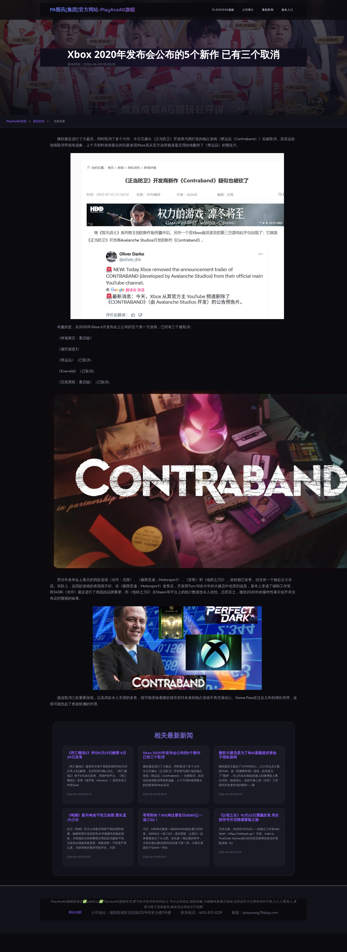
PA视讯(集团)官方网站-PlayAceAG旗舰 (92, 10)
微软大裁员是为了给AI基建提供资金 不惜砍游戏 (248, 755)
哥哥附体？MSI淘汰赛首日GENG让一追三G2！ (172, 818)
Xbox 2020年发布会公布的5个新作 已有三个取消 (171, 755)
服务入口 (287, 10)
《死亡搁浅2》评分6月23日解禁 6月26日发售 (96, 755)
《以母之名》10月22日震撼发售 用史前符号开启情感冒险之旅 (249, 818)
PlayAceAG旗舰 (223, 10)
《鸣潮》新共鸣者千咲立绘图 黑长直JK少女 (96, 818)
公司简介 (248, 10)
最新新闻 (267, 10)
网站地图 (75, 913)
